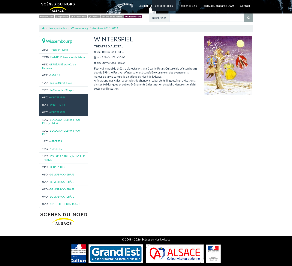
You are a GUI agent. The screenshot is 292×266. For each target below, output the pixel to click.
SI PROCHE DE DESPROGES (65, 203)
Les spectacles (164, 5)
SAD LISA (55, 75)
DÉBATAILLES (57, 167)
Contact (245, 5)
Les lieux (143, 5)
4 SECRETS (56, 141)
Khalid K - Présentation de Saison (67, 57)
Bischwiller (46, 16)
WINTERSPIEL (57, 97)
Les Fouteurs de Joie (61, 82)
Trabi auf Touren (59, 49)
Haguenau (62, 16)
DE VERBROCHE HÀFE (62, 174)
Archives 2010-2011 (105, 28)
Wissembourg (133, 16)
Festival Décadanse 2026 (218, 5)
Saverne (94, 16)
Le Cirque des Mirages (62, 90)
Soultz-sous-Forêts (112, 16)
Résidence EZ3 (188, 5)
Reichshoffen (78, 16)
